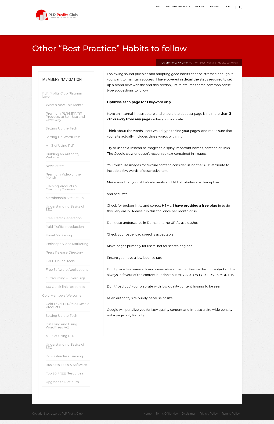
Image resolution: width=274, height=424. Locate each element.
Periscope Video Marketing (67, 248)
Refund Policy (231, 418)
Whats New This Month (178, 9)
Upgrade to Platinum (62, 386)
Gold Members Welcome (61, 300)
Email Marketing (59, 240)
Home (147, 418)
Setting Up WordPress (63, 141)
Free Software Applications (67, 274)
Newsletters (55, 170)
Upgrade (199, 9)
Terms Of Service (167, 418)
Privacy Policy (209, 418)
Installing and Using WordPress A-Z (61, 330)
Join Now (214, 9)
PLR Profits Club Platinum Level (62, 99)
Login (227, 9)
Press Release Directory (64, 257)
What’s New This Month (65, 109)
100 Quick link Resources (65, 291)
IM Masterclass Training (64, 361)
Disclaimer (188, 418)
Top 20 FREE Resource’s (65, 378)
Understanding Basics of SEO (65, 212)
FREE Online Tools (60, 265)
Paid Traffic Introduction (65, 231)
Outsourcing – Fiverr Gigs (65, 283)
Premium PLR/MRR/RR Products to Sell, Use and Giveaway (65, 121)
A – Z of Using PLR (60, 150)
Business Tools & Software (66, 369)
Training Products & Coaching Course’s (61, 192)
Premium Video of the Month (63, 180)
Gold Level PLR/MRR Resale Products (67, 309)
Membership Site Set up (65, 202)
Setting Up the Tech (61, 133)
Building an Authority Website (62, 160)
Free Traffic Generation (64, 223)
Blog (158, 9)
